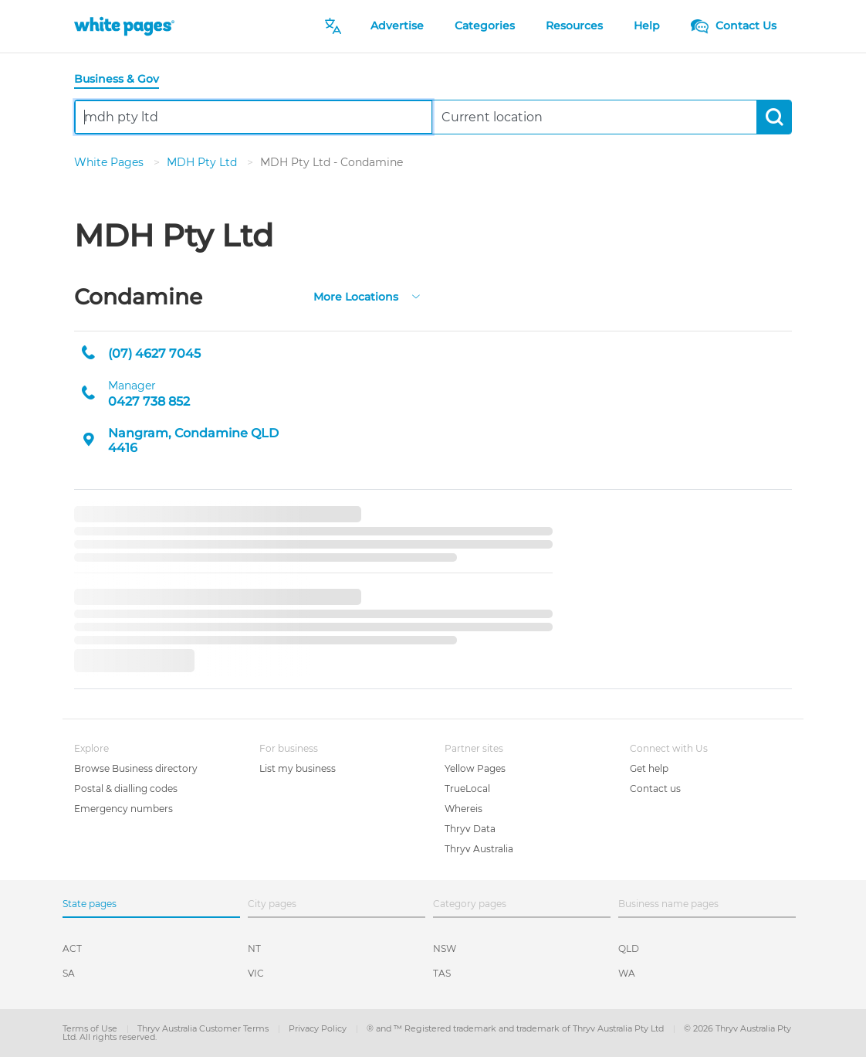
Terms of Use (91, 1028)
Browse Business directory (136, 768)
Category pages (469, 903)
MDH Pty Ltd (203, 162)
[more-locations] (416, 295)
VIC (256, 973)
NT (254, 948)
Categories (485, 25)
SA (69, 973)
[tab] (122, 80)
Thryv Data (470, 828)
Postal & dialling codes (126, 788)
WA (626, 973)
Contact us (655, 788)
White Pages (110, 162)
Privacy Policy (319, 1028)
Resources (574, 25)
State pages (90, 903)
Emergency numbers (123, 808)
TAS (442, 973)
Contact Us (733, 25)
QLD (628, 948)
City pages (272, 903)
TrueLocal (467, 788)
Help (647, 25)
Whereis (463, 808)
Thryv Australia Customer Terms (204, 1028)
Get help (649, 768)
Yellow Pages (475, 768)
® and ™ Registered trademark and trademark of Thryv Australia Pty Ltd (516, 1028)
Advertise (397, 25)
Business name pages (668, 903)
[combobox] (253, 117)
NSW (444, 948)
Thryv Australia (479, 849)
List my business (297, 768)
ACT (72, 948)
